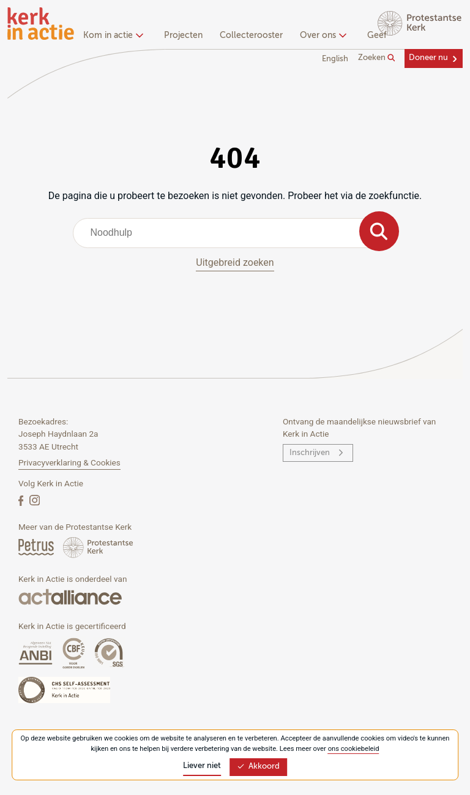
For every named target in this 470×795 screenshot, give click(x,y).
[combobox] (235, 232)
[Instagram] (34, 500)
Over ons (321, 35)
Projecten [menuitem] (183, 35)
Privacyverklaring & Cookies (69, 462)
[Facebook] (22, 500)
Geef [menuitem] (377, 35)
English (335, 59)
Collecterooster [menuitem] (251, 35)
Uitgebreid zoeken (235, 262)
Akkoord (258, 767)
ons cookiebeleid (353, 749)
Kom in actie (111, 35)
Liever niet (202, 766)
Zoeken (376, 58)
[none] (115, 37)
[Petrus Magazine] (37, 546)
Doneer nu (428, 58)
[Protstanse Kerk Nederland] (98, 546)
